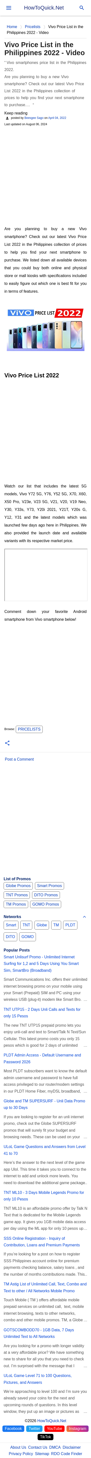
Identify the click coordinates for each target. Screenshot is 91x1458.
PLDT (70, 925)
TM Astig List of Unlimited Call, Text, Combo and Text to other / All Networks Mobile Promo (45, 1287)
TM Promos (16, 904)
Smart (11, 925)
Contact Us (37, 1447)
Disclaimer (72, 1447)
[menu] (8, 8)
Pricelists (29, 729)
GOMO (27, 937)
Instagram (77, 1429)
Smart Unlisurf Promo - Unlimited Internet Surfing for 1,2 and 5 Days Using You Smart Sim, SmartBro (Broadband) (41, 963)
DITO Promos (46, 895)
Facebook (13, 1429)
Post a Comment (19, 759)
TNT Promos (17, 895)
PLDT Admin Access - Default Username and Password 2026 (42, 1058)
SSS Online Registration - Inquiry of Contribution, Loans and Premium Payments (42, 1241)
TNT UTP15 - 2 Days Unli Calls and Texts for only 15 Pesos (42, 1012)
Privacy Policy (21, 1454)
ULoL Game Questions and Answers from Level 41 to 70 (44, 1150)
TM (56, 925)
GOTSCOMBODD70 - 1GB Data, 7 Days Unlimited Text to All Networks (39, 1333)
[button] (7, 743)
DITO (10, 937)
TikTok (45, 1437)
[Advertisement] (45, 175)
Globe (42, 925)
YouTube (54, 1429)
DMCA (55, 1447)
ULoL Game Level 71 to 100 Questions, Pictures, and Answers (38, 1379)
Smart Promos (49, 886)
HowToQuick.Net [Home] (51, 1421)
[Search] (82, 8)
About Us (18, 1447)
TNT (26, 925)
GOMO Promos (45, 904)
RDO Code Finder (66, 1454)
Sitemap (42, 1454)
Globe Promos (18, 886)
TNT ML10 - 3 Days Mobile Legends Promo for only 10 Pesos (44, 1195)
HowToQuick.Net (44, 8)
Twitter (34, 1429)
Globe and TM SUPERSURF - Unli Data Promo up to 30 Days (44, 1104)
